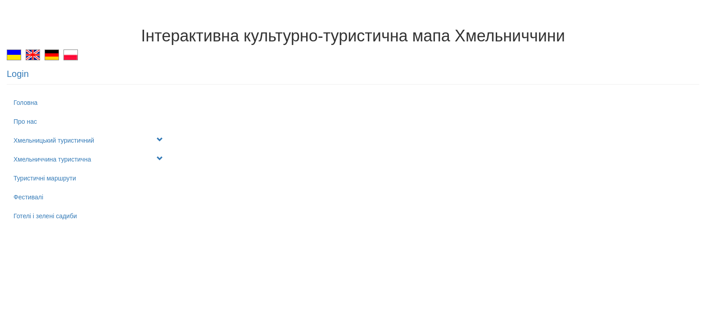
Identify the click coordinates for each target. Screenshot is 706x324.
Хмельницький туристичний (88, 140)
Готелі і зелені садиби (45, 216)
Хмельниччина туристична (88, 159)
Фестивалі (28, 197)
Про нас (25, 121)
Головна (25, 102)
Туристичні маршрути (45, 178)
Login (18, 74)
